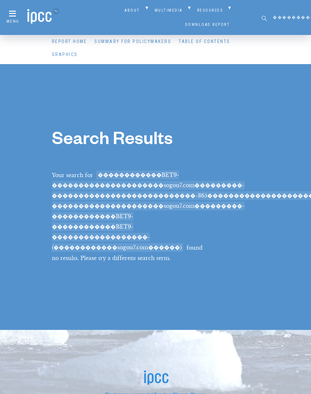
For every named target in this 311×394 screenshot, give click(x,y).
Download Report (207, 24)
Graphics (65, 54)
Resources (210, 10)
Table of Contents (204, 41)
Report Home (69, 41)
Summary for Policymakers (132, 41)
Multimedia (169, 10)
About (132, 10)
